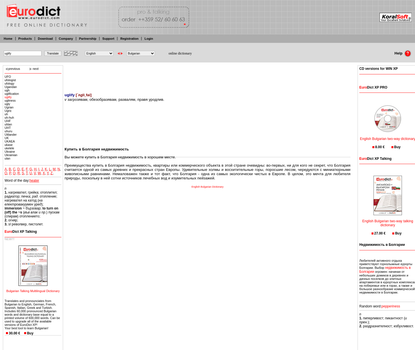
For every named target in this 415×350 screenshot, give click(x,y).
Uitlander (11, 134)
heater (34, 181)
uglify (8, 97)
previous (14, 68)
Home (8, 38)
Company (66, 38)
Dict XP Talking (21, 232)
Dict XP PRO (373, 87)
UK (7, 138)
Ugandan (11, 87)
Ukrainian (11, 155)
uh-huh (9, 117)
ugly (7, 104)
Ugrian (9, 107)
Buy (30, 333)
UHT (8, 127)
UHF (8, 121)
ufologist (10, 80)
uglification (12, 93)
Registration (129, 38)
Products (25, 38)
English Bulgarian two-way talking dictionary (387, 219)
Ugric (8, 110)
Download (45, 38)
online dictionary (180, 53)
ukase (9, 144)
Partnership (87, 38)
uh (6, 114)
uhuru (8, 131)
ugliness (10, 100)
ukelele (9, 148)
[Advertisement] (207, 75)
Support (108, 38)
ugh (7, 90)
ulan (7, 158)
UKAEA (10, 141)
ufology (9, 83)
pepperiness (390, 306)
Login (148, 38)
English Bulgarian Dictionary (208, 186)
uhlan (8, 124)
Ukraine (10, 151)
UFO (8, 76)
